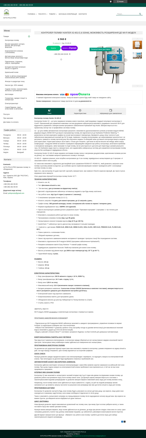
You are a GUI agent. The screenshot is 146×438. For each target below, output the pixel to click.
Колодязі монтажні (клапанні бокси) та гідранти (15, 67)
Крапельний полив (11, 72)
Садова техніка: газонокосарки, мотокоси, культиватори (16, 89)
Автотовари (9, 94)
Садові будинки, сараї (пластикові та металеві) (14, 108)
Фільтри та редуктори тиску (15, 81)
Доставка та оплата (10, 122)
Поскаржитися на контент (80, 436)
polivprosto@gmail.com (16, 193)
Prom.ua (83, 432)
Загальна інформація (68, 14)
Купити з (69, 48)
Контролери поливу (12, 40)
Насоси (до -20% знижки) (14, 85)
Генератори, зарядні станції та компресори (16, 99)
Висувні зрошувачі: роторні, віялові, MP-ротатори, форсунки (15, 45)
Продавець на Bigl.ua (72, 434)
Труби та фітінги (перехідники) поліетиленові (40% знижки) (16, 77)
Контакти (83, 14)
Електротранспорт (11, 103)
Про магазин (8, 118)
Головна (31, 14)
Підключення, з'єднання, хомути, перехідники (14, 62)
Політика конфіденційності (97, 436)
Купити (53, 48)
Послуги (42, 14)
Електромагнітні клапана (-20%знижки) (14, 51)
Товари (52, 14)
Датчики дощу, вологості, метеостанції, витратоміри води (16, 57)
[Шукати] (140, 14)
